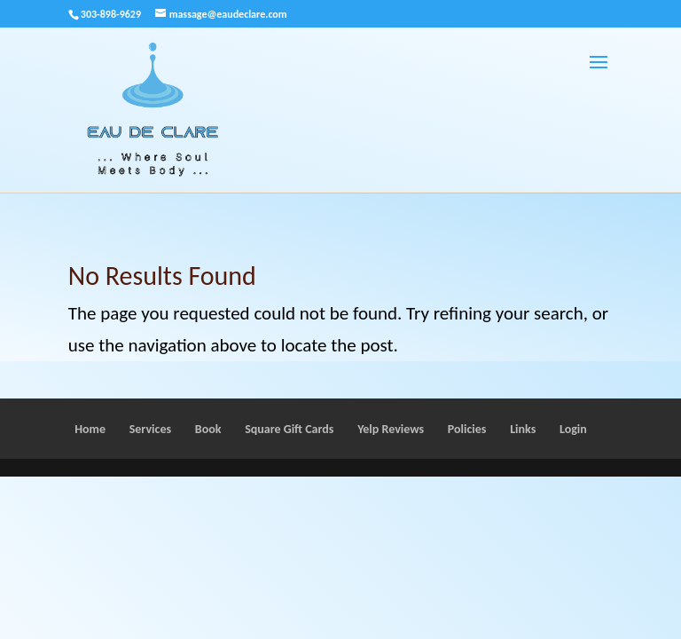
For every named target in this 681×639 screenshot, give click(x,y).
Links (523, 429)
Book (208, 429)
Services (150, 429)
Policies (467, 429)
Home (90, 429)
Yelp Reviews (390, 429)
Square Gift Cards (289, 429)
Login (573, 429)
